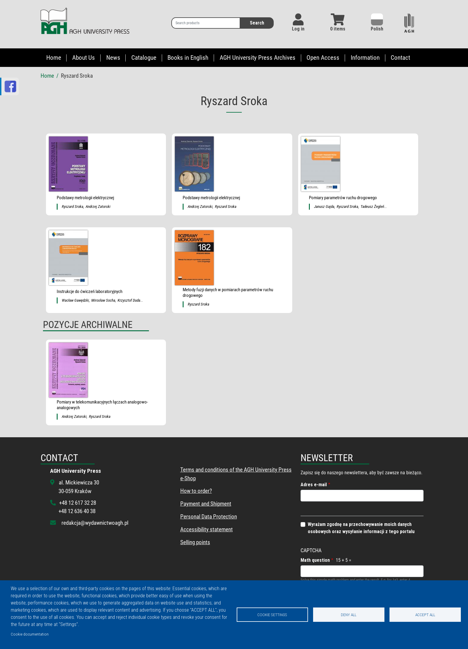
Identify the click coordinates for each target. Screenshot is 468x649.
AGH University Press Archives (257, 57)
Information (365, 57)
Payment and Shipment (205, 503)
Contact (400, 57)
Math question (315, 560)
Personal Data (196, 516)
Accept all (425, 614)
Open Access (323, 57)
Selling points (195, 542)
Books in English (187, 57)
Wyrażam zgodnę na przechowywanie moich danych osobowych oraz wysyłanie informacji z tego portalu (361, 527)
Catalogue (143, 57)
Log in (298, 29)
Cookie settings (272, 614)
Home (53, 57)
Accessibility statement (206, 529)
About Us (83, 57)
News (113, 57)
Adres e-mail (314, 484)
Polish (377, 22)
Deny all (348, 614)
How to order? (196, 490)
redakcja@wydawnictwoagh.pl (94, 522)
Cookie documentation (30, 634)
